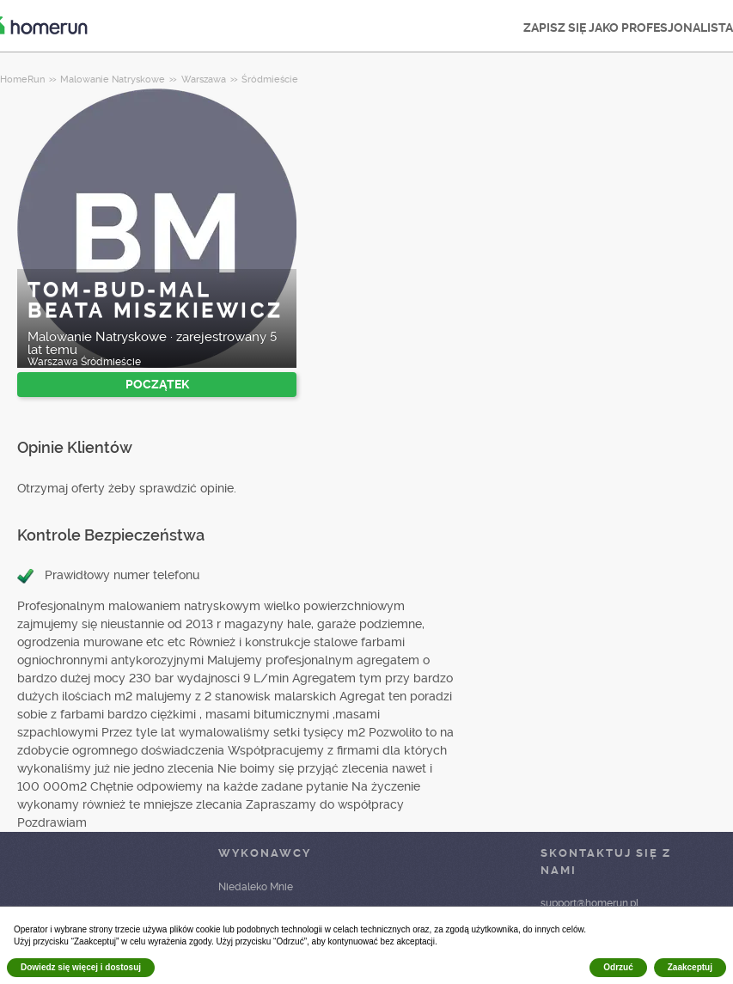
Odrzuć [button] (617, 967)
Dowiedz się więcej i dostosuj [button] (81, 967)
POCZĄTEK (157, 384)
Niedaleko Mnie (255, 887)
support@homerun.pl (589, 903)
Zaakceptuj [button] (690, 967)
